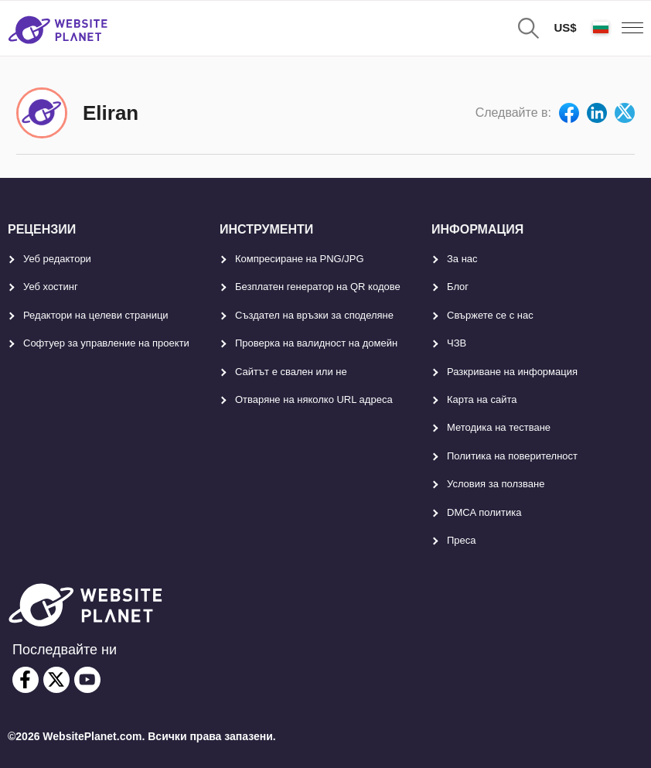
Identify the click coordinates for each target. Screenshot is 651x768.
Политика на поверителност (512, 456)
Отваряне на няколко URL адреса (314, 399)
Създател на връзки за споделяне (314, 315)
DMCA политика (484, 512)
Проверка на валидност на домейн (316, 343)
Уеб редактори (57, 259)
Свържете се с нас (490, 315)
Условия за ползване (495, 484)
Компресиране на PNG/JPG (299, 259)
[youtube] (87, 680)
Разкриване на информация (512, 371)
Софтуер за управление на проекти (106, 343)
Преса (461, 540)
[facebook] (25, 680)
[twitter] (56, 680)
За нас (462, 259)
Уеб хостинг (50, 286)
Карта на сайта (481, 399)
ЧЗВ (456, 343)
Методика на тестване (498, 427)
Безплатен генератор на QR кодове (317, 286)
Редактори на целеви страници (96, 315)
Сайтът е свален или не (291, 371)
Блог (458, 286)
